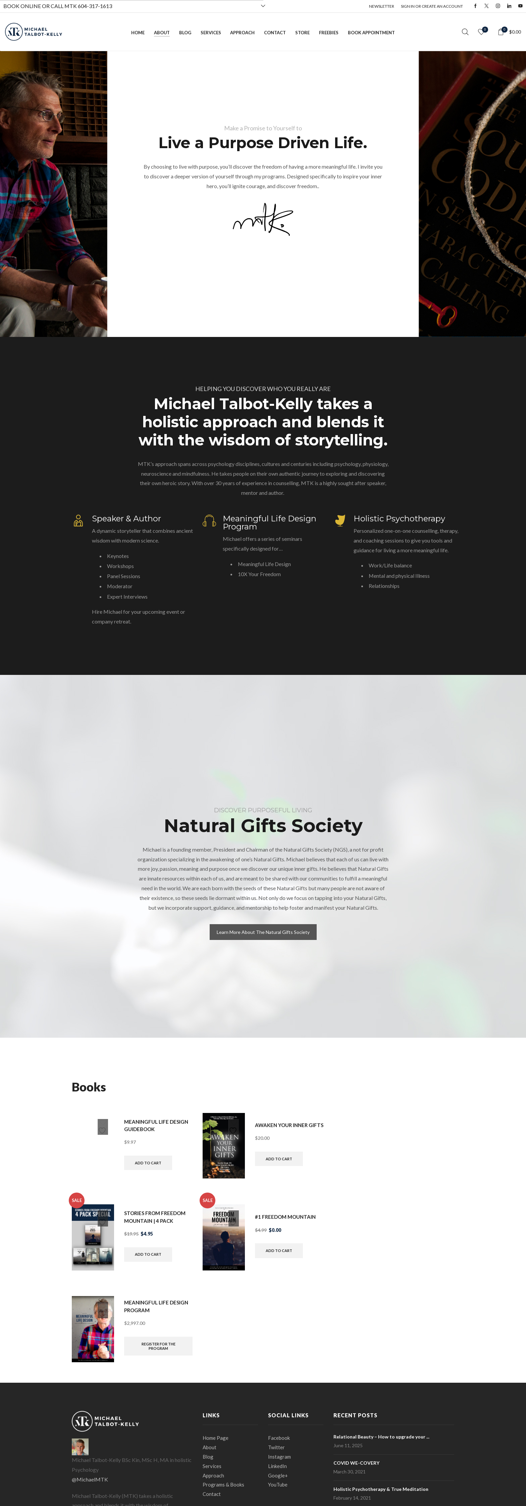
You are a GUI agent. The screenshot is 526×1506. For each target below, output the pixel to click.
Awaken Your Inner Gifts (283, 1124)
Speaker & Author (126, 518)
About (162, 32)
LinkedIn (278, 1467)
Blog (185, 32)
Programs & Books (224, 1487)
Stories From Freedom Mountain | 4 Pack (157, 1216)
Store (302, 32)
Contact (275, 32)
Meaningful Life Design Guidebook (157, 1124)
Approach (242, 32)
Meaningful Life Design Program (269, 522)
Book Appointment (371, 32)
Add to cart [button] (149, 1163)
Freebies (328, 32)
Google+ (278, 1477)
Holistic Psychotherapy (399, 518)
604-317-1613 (95, 6)
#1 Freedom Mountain (287, 1216)
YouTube (278, 1487)
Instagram (280, 1457)
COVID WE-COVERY (356, 1463)
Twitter (276, 1448)
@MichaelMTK (90, 1479)
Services (211, 32)
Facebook (280, 1437)
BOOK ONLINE (22, 6)
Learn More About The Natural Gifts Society (263, 932)
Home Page (216, 1437)
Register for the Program (158, 1346)
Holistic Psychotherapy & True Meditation (380, 1489)
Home (138, 32)
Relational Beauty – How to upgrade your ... (381, 1436)
